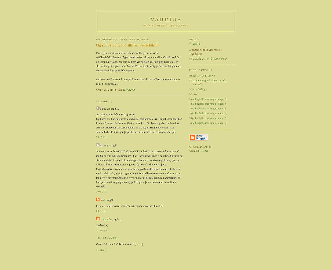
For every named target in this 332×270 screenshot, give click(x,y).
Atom (139, 244)
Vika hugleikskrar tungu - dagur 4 (208, 113)
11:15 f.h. (102, 230)
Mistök (193, 94)
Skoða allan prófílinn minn (208, 59)
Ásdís (103, 200)
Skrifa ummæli (107, 238)
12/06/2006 (129, 90)
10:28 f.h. (102, 137)
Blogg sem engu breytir (202, 75)
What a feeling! (197, 89)
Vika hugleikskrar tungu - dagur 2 (208, 122)
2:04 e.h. (101, 192)
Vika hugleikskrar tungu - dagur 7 (208, 99)
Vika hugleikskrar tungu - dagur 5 (208, 108)
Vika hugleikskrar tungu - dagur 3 (208, 118)
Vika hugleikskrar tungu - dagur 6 (208, 103)
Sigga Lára (106, 219)
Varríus (165, 19)
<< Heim (101, 250)
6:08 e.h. (101, 211)
